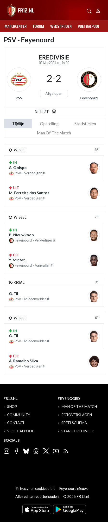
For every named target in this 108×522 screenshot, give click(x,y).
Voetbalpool (89, 26)
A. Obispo (18, 167)
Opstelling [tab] (49, 123)
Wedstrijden (61, 26)
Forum (38, 26)
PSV (19, 98)
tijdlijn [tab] (18, 123)
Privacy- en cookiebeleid (35, 488)
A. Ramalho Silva (23, 360)
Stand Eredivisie (77, 431)
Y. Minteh (17, 259)
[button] (89, 10)
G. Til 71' (42, 111)
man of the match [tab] (54, 132)
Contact (16, 422)
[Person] (98, 10)
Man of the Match (79, 406)
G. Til (13, 293)
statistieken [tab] (85, 123)
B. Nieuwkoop (21, 234)
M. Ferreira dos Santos (29, 192)
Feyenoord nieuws (73, 488)
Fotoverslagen (76, 414)
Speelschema (74, 422)
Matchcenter (16, 26)
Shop (12, 406)
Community (18, 414)
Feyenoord (89, 98)
